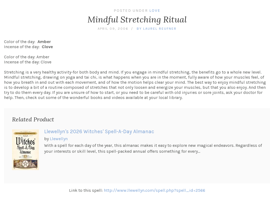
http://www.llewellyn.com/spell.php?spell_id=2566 (154, 190)
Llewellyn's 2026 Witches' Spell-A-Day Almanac (99, 131)
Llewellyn (59, 138)
